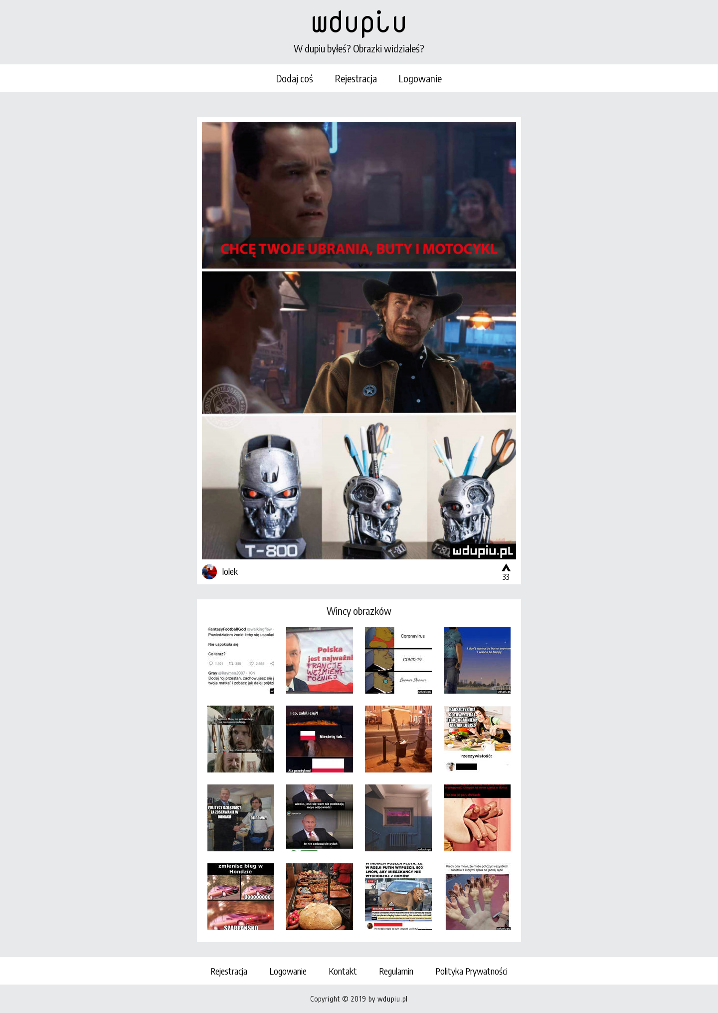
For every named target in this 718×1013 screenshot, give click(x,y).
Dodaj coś (294, 78)
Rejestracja (356, 78)
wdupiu (359, 21)
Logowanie (420, 78)
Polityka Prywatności (471, 971)
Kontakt (343, 971)
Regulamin (396, 971)
